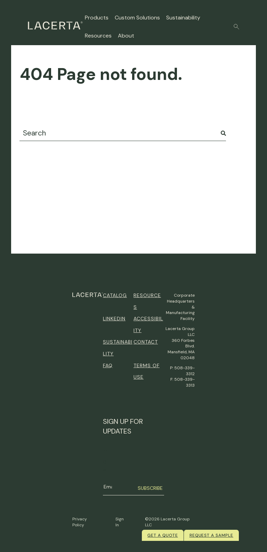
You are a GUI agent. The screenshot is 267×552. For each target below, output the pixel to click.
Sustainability (183, 17)
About (126, 35)
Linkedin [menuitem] (114, 318)
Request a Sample (211, 535)
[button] (236, 26)
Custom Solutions (137, 17)
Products (96, 17)
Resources (98, 35)
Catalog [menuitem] (115, 295)
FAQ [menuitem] (108, 365)
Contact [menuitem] (146, 342)
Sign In (119, 522)
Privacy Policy (79, 522)
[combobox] (122, 133)
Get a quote (162, 535)
